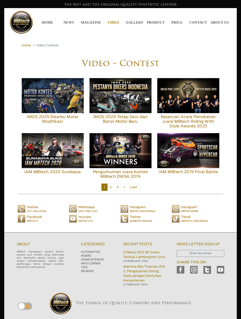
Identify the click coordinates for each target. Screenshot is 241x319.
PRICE (177, 22)
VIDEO (113, 22)
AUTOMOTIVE (90, 252)
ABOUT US (219, 22)
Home (26, 45)
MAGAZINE (91, 22)
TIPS (84, 267)
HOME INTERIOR (92, 259)
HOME (47, 22)
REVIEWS (87, 271)
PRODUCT (156, 22)
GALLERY (134, 22)
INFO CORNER (90, 263)
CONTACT (198, 22)
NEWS (68, 22)
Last (133, 187)
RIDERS (86, 256)
